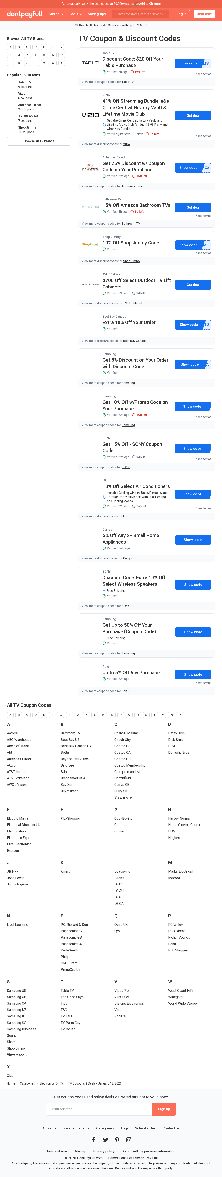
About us (49, 1128)
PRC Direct (69, 963)
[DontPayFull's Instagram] (129, 1140)
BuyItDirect (69, 791)
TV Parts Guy (70, 1023)
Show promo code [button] (188, 63)
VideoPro (121, 991)
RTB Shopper (178, 950)
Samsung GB (16, 997)
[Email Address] (99, 1109)
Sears (11, 1036)
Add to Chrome (150, 3)
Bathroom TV (112, 199)
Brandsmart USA (73, 778)
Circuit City (122, 740)
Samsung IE (16, 1016)
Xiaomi (12, 1076)
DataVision (176, 733)
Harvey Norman (179, 818)
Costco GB (122, 759)
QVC (117, 931)
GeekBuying (123, 818)
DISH (172, 746)
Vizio (106, 95)
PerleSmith (69, 950)
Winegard (175, 997)
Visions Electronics (129, 1003)
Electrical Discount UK (23, 825)
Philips (66, 957)
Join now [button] (204, 14)
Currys (107, 529)
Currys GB (121, 785)
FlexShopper (70, 818)
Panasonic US (71, 931)
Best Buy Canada (114, 316)
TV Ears (66, 1016)
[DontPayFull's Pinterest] (117, 1140)
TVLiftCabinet (112, 274)
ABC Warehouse (19, 740)
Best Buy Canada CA (76, 746)
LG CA (119, 904)
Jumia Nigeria (17, 884)
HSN (171, 831)
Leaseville (122, 871)
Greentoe (121, 825)
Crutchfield (122, 778)
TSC (64, 1010)
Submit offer (145, 1128)
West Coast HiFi (180, 991)
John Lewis (15, 878)
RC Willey (175, 925)
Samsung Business (21, 1029)
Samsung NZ (16, 1010)
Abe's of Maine (18, 746)
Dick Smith (176, 740)
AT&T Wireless (18, 778)
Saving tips (97, 14)
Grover (119, 831)
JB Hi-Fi (13, 871)
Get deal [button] (193, 116)
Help (124, 1128)
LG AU (119, 891)
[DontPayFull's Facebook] (93, 1140)
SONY (107, 438)
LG (104, 480)
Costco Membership (129, 765)
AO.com (12, 765)
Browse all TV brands (39, 141)
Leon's (119, 878)
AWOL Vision (17, 785)
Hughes (174, 838)
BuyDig (66, 785)
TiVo (64, 1003)
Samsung (109, 354)
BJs (64, 772)
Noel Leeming (17, 925)
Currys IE (121, 791)
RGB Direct (176, 931)
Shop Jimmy (112, 237)
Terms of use (57, 1151)
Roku (106, 666)
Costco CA (122, 752)
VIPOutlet (121, 997)
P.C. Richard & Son (74, 925)
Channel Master (126, 733)
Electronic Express (21, 838)
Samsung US (16, 991)
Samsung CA (16, 1003)
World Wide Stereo (182, 1003)
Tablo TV (109, 53)
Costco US (122, 746)
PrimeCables (70, 970)
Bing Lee (67, 765)
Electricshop (16, 831)
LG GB (119, 897)
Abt (9, 752)
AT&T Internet (17, 772)
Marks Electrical (180, 871)
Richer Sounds (179, 937)
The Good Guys (72, 997)
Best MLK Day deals (93, 25)
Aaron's (12, 733)
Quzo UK (121, 925)
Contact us (171, 1128)
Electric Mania (17, 818)
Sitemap (80, 1151)
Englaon (13, 851)
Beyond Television (75, 759)
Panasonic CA (71, 944)
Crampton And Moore (130, 772)
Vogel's (120, 1016)
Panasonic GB (71, 937)
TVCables (68, 1029)
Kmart (65, 871)
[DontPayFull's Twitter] (106, 1140)
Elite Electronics (19, 844)
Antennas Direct (114, 157)
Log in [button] (181, 14)
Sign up (164, 1109)
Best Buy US (70, 740)
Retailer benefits (76, 1128)
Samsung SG (16, 1023)
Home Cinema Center (184, 825)
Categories (105, 1128)
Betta (65, 752)
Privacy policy (103, 1151)
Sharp (11, 1042)
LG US (119, 884)
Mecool (174, 878)
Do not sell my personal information (148, 1151)
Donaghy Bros (178, 752)
